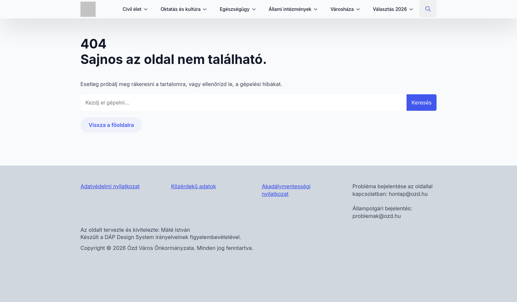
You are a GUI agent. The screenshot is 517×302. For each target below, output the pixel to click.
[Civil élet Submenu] (147, 9)
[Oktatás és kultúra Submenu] (206, 9)
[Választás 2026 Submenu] (413, 9)
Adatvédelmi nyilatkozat (110, 186)
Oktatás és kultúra (180, 9)
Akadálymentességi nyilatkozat (286, 190)
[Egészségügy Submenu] (256, 9)
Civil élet (132, 9)
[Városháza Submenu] (360, 9)
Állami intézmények (290, 9)
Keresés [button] (421, 102)
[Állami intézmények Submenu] (317, 9)
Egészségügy (234, 9)
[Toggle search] (428, 8)
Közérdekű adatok (193, 186)
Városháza (341, 9)
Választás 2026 (390, 9)
